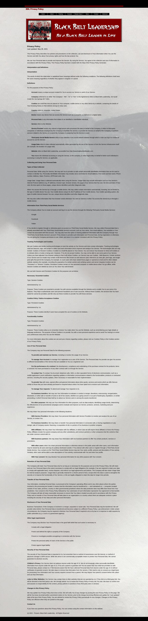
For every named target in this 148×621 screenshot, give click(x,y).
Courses (69, 14)
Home (43, 14)
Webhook (105, 14)
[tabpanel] (74, 329)
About (51, 14)
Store (87, 14)
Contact (96, 14)
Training (61, 14)
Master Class (78, 14)
